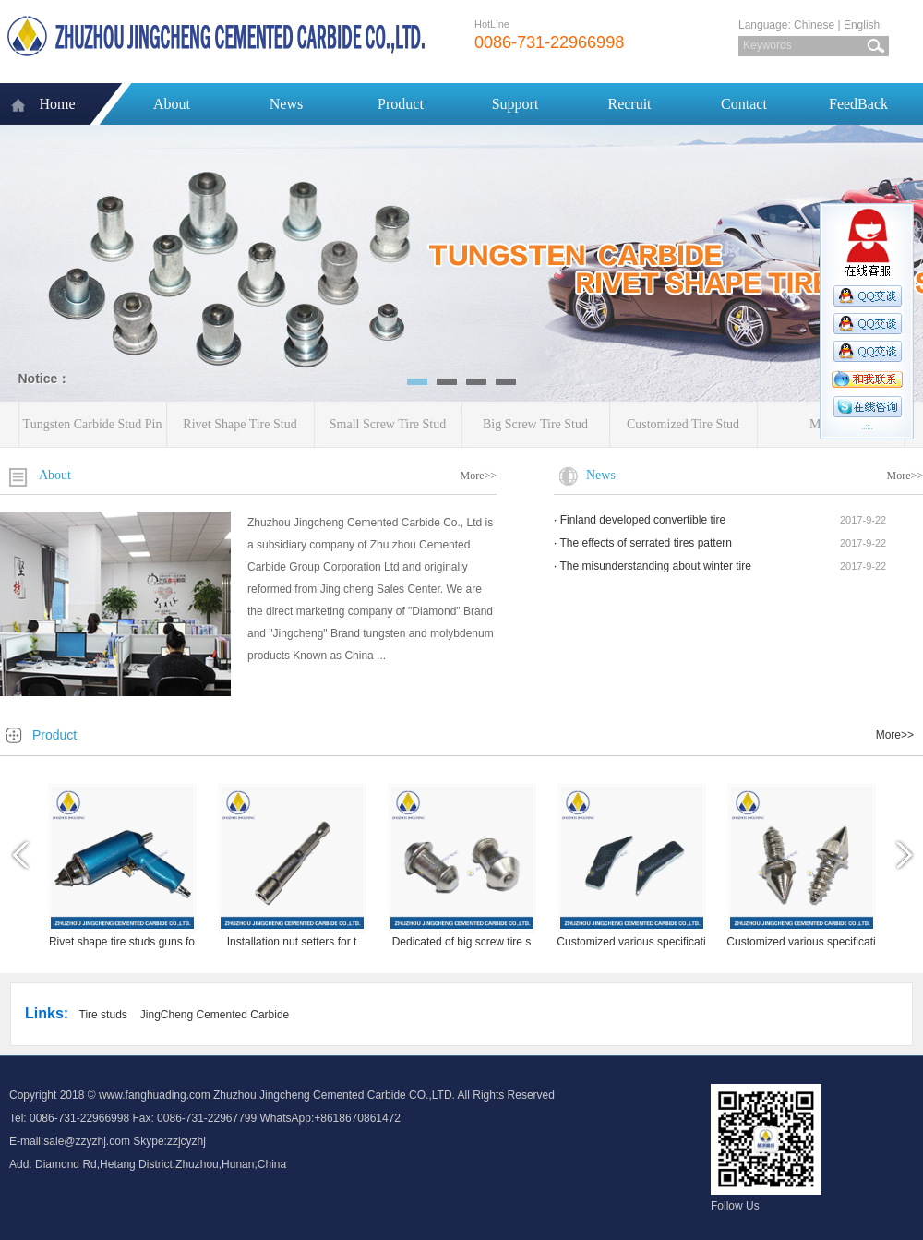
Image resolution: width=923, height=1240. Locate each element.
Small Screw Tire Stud (388, 424)
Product (401, 104)
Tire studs (103, 1014)
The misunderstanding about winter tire (654, 566)
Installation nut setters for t (292, 941)
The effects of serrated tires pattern (645, 542)
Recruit (629, 104)
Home (57, 104)
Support (515, 104)
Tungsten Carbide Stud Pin (92, 424)
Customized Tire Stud (683, 424)
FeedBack (858, 104)
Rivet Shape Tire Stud (239, 424)
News (286, 104)
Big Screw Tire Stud (535, 424)
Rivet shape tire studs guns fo (122, 941)
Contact (744, 104)
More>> (478, 475)
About (171, 104)
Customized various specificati (631, 941)
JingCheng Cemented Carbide (214, 1014)
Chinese (814, 24)
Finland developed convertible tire (642, 519)
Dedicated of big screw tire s (462, 941)
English (862, 24)
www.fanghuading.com (154, 1095)
